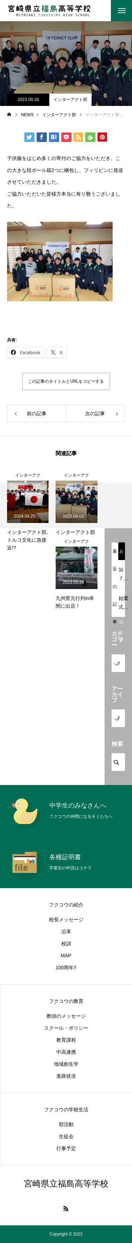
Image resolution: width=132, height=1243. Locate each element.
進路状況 (66, 1076)
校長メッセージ (66, 919)
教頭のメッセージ (66, 1015)
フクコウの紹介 (66, 904)
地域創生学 (66, 1063)
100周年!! (66, 967)
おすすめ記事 (121, 554)
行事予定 (66, 1148)
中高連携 (66, 1051)
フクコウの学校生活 (66, 1109)
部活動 (66, 1124)
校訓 (66, 943)
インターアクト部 (70, 99)
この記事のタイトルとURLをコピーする (66, 381)
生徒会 (66, 1136)
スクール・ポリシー (66, 1027)
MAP (66, 955)
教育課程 (66, 1039)
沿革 (66, 931)
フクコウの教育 (66, 1001)
